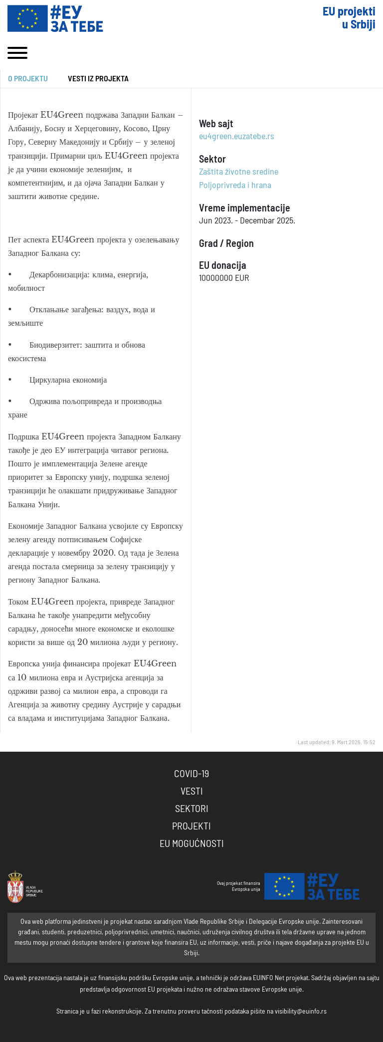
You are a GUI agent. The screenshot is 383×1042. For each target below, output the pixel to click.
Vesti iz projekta (98, 79)
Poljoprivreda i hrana (235, 185)
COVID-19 (191, 774)
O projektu (28, 79)
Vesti (192, 792)
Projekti (191, 827)
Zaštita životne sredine (238, 172)
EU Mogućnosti (192, 844)
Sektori (191, 809)
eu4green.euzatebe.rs (236, 136)
